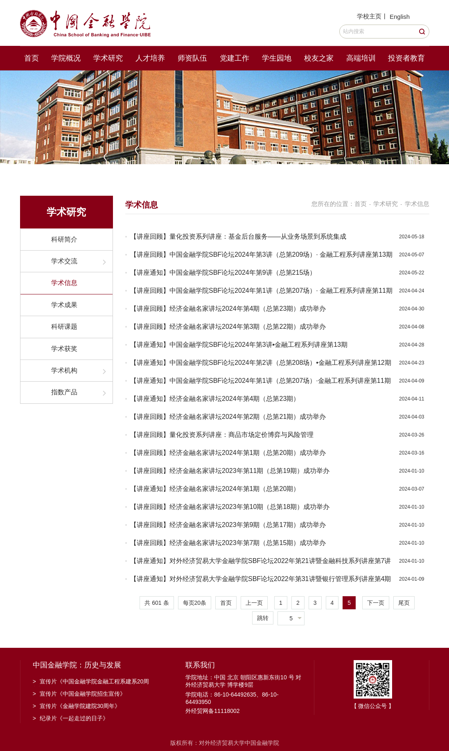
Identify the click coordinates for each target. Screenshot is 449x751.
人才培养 (150, 58)
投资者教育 (406, 58)
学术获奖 (64, 348)
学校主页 (369, 16)
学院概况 (66, 58)
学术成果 (64, 304)
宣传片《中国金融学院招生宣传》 (79, 693)
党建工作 (234, 58)
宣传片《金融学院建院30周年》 (77, 706)
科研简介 (64, 239)
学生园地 (276, 58)
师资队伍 (192, 58)
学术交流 (64, 261)
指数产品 (64, 392)
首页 (31, 58)
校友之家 (319, 58)
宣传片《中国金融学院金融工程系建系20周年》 (91, 682)
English (400, 16)
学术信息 (64, 282)
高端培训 (361, 58)
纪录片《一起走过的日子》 (70, 718)
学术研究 (108, 58)
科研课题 (64, 326)
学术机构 (64, 370)
